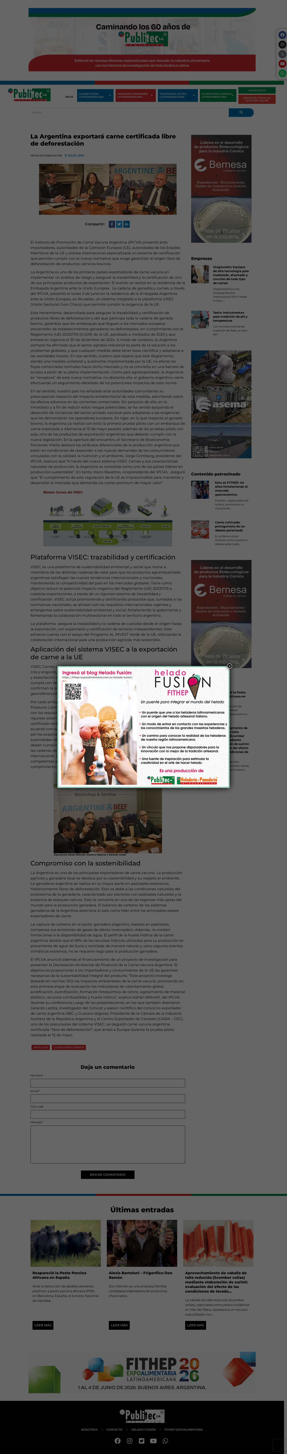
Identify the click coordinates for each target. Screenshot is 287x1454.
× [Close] (229, 666)
